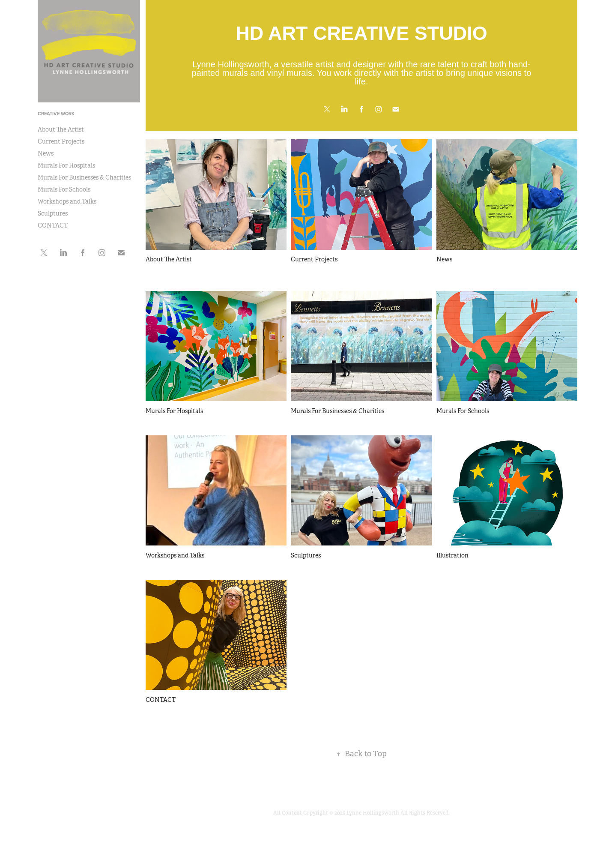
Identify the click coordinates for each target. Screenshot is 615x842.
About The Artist (61, 129)
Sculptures (53, 213)
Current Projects (61, 141)
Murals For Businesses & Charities (84, 177)
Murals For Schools (64, 189)
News (46, 153)
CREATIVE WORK (56, 113)
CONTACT (53, 225)
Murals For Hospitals (66, 165)
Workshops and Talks (67, 201)
